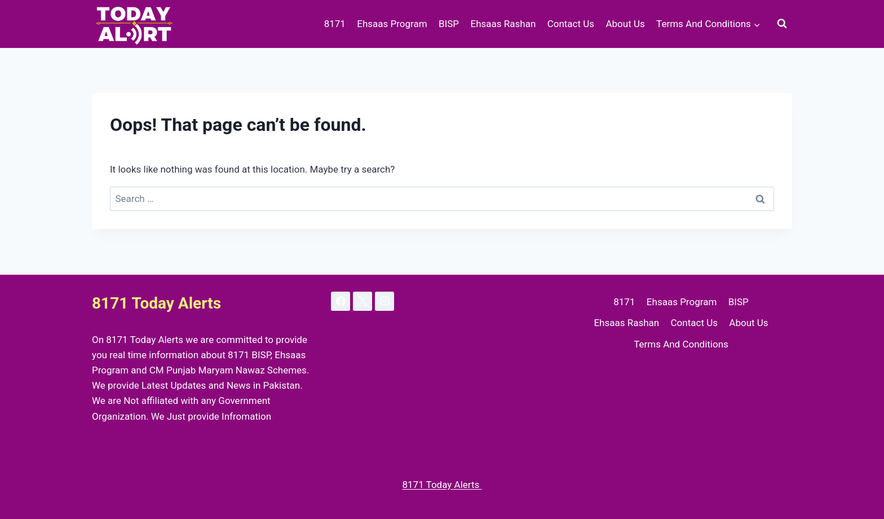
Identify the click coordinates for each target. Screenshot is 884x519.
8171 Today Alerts (441, 484)
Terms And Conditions (681, 344)
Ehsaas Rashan (503, 23)
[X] (362, 301)
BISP (449, 23)
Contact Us (570, 23)
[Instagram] (384, 301)
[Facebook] (340, 301)
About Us (624, 23)
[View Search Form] (782, 24)
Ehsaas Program (392, 23)
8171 (335, 23)
